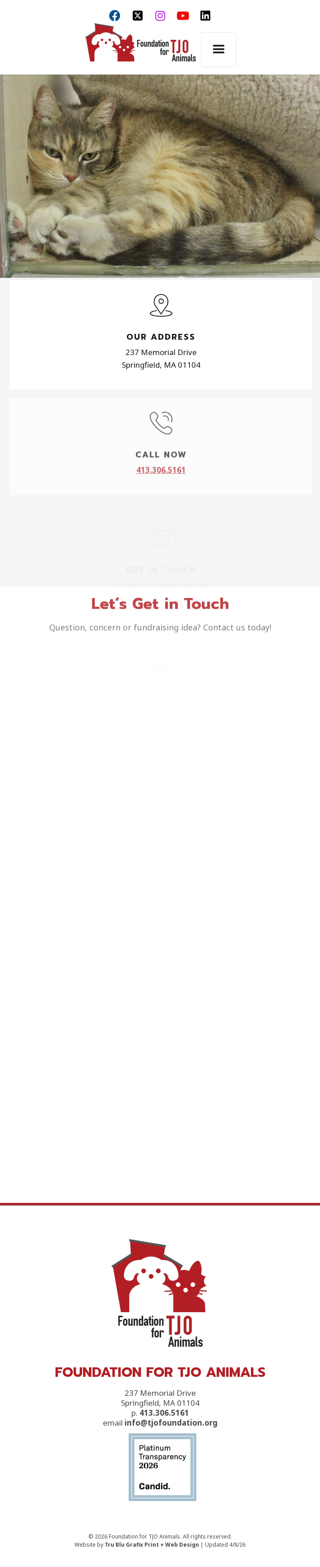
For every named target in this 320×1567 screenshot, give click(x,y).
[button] (219, 49)
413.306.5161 (164, 1450)
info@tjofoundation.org (171, 1460)
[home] (138, 50)
